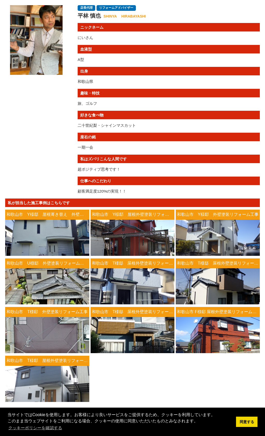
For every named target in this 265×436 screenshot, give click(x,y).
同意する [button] (247, 422)
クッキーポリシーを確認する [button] (35, 428)
